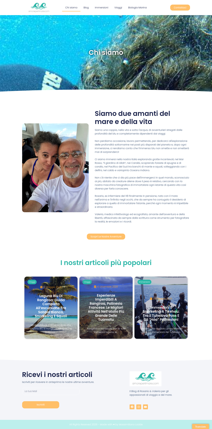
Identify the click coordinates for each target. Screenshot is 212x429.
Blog (86, 7)
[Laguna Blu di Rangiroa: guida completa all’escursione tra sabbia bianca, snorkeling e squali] (51, 307)
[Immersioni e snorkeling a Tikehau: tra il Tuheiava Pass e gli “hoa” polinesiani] (161, 307)
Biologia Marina (137, 7)
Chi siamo (71, 7)
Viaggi (118, 7)
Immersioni (101, 7)
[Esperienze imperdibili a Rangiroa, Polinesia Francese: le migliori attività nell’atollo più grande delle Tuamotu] (106, 307)
